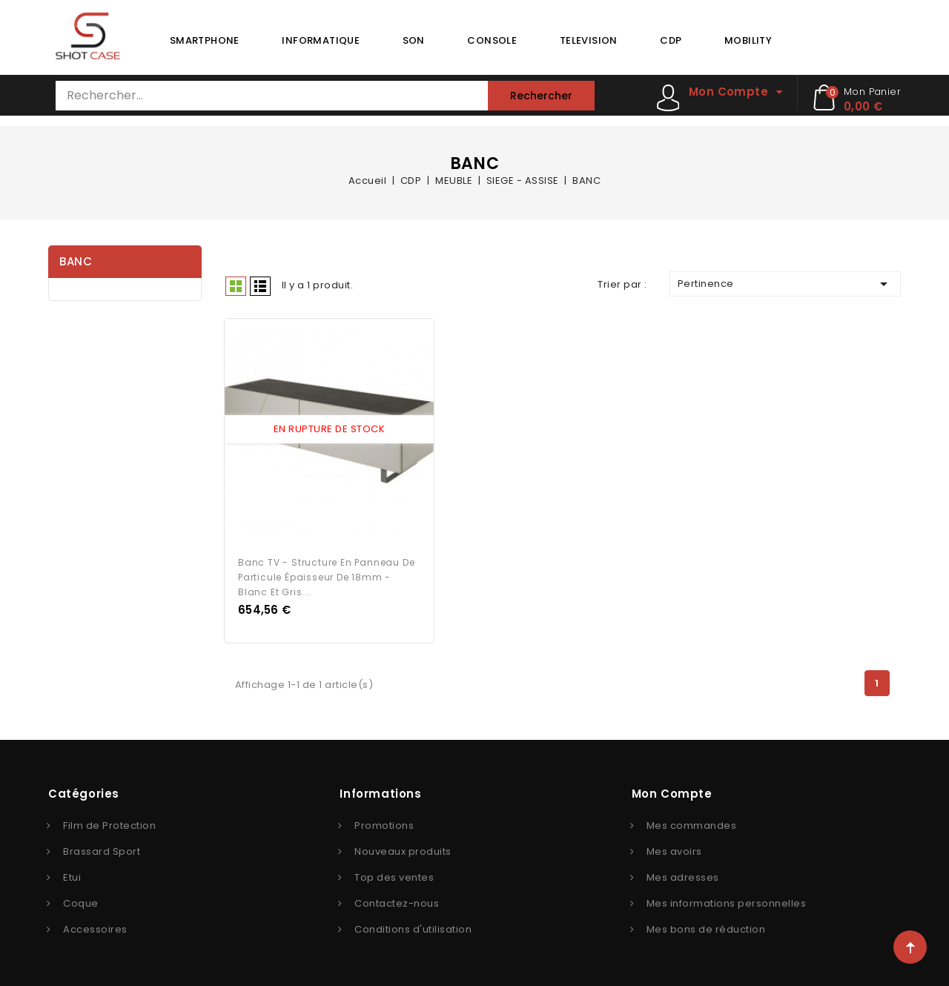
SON (414, 40)
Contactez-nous (396, 900)
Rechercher (541, 95)
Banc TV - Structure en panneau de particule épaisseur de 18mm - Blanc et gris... (326, 574)
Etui (72, 874)
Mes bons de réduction (706, 926)
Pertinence (785, 284)
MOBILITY (748, 40)
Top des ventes (394, 874)
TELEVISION (589, 40)
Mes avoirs (674, 848)
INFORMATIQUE (321, 40)
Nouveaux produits (403, 848)
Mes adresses (683, 874)
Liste (260, 286)
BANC (75, 261)
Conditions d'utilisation (413, 926)
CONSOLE (492, 40)
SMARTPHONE (204, 40)
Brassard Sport (101, 848)
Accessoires (95, 926)
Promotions (384, 822)
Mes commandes (692, 822)
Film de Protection (109, 822)
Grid (235, 286)
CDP (670, 40)
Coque (81, 900)
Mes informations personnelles (727, 900)
